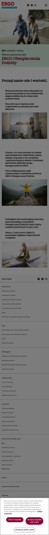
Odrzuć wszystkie (14, 520)
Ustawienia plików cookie (24, 530)
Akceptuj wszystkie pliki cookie (34, 521)
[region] (24, 516)
